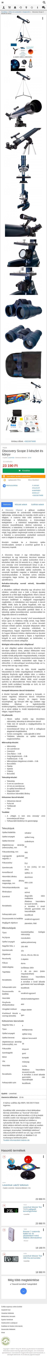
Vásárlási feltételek (7, 1313)
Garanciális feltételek (8, 1329)
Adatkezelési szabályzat (9, 1323)
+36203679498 (30, 441)
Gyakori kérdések (7, 1320)
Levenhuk (11, 457)
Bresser (26, 1240)
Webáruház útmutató (8, 1316)
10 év (29, 457)
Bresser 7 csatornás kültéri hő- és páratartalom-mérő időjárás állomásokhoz (32, 1234)
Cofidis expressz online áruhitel (11, 1307)
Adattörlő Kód (5, 1310)
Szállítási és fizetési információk (11, 1326)
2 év (29, 1188)
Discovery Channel (14, 510)
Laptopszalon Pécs (14, 480)
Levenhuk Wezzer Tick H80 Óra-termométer (32, 1257)
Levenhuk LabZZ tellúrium (15, 1185)
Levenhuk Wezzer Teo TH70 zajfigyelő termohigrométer (32, 1209)
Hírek (3, 1332)
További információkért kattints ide (16, 1140)
